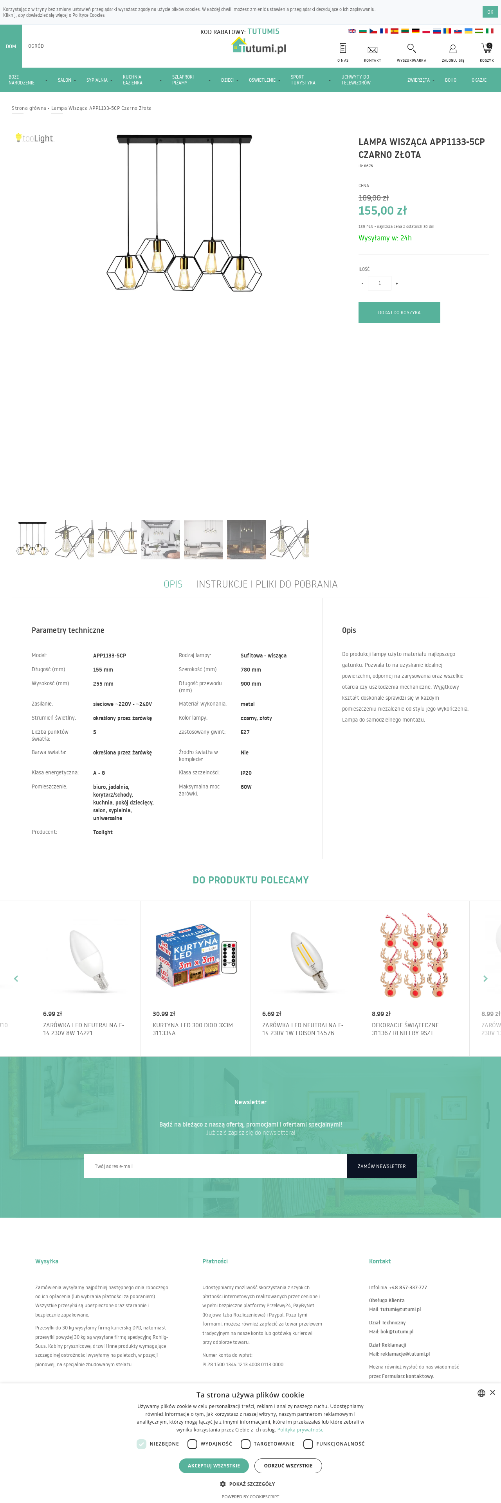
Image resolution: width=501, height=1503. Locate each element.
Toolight (103, 832)
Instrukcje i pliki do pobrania (267, 583)
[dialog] (250, 1443)
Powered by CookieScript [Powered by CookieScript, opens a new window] (250, 1496)
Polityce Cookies (88, 15)
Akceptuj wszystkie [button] (214, 1465)
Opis (173, 583)
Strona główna (29, 108)
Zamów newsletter (382, 1166)
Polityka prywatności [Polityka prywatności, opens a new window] (301, 1429)
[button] (250, 1483)
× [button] (492, 1393)
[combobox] (481, 1393)
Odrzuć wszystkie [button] (288, 1465)
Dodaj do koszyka (399, 312)
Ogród (36, 46)
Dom (11, 46)
